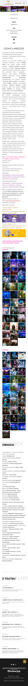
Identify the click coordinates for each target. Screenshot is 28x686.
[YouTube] (13, 665)
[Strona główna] (9, 676)
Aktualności (12, 676)
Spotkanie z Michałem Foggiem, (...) (11, 636)
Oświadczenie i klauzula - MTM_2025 (12, 227)
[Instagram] (15, 665)
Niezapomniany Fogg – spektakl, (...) (12, 624)
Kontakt (22, 677)
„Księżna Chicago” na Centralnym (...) (12, 600)
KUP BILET (18, 3)
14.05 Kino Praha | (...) (8, 587)
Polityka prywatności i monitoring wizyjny (12, 677)
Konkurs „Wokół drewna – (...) (10, 648)
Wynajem (17, 676)
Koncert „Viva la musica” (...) (10, 612)
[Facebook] (11, 665)
